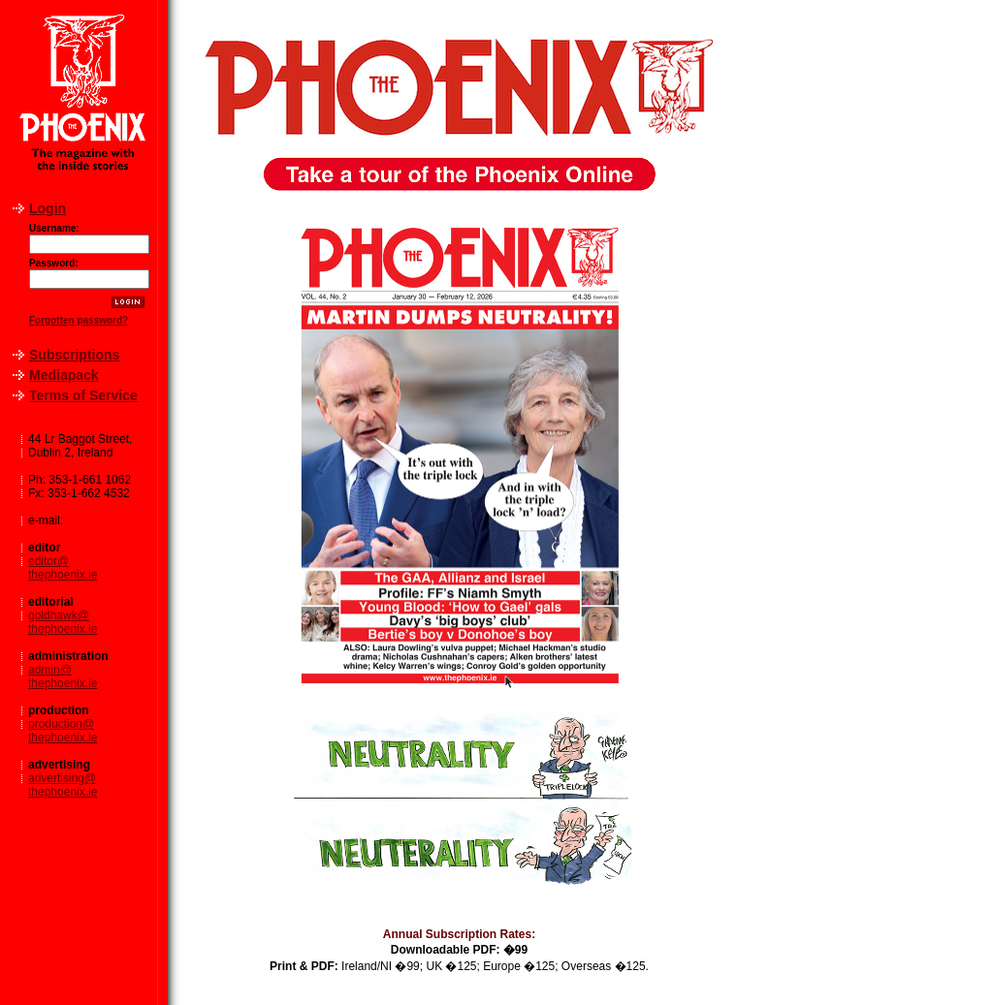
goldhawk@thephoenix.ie (62, 622)
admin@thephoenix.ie (62, 676)
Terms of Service (83, 395)
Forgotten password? (78, 320)
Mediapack (64, 375)
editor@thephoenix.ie (62, 567)
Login (47, 208)
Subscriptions (74, 354)
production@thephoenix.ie (62, 730)
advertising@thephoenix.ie (62, 785)
